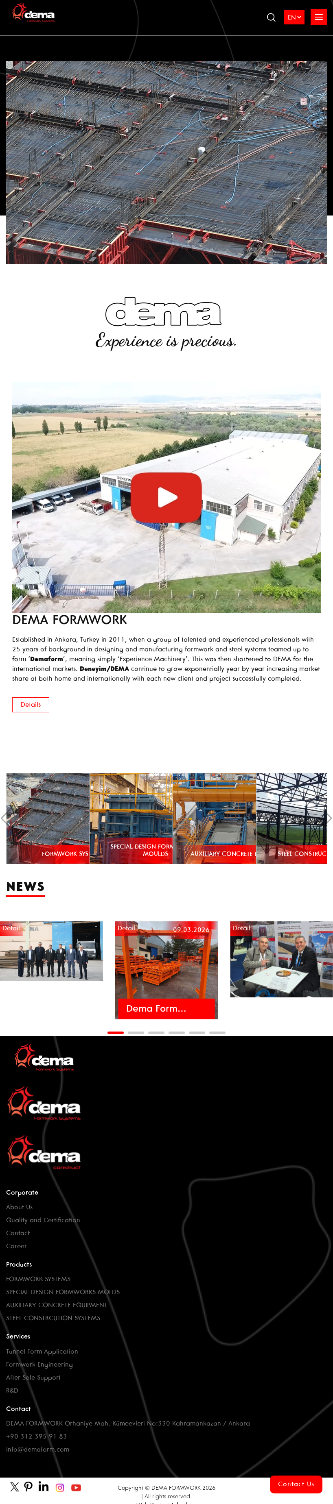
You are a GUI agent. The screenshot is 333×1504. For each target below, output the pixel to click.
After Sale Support (33, 1378)
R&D (12, 1391)
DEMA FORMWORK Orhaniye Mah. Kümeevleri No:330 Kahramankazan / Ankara (128, 1424)
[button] (115, 1033)
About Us (19, 1207)
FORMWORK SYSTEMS (38, 1279)
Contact (18, 1233)
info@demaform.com (37, 1450)
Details (31, 705)
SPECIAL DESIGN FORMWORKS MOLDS (63, 1292)
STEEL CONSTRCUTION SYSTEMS (53, 1318)
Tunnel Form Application (42, 1352)
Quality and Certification (43, 1220)
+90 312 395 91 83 (36, 1437)
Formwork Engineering (39, 1365)
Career (16, 1246)
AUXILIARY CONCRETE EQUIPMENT (56, 1305)
